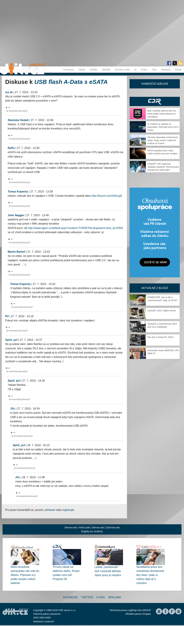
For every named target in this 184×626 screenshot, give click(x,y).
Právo (144, 69)
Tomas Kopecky (18, 191)
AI (135, 69)
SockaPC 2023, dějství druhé (161, 310)
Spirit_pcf (11, 339)
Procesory (68, 69)
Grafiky (93, 69)
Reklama (114, 597)
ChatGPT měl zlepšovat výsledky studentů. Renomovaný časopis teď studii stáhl (163, 167)
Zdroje (178, 69)
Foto (154, 69)
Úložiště (106, 69)
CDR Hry (155, 101)
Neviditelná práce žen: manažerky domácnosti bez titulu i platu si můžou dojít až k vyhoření (150, 574)
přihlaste (50, 509)
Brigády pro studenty (92, 531)
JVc (12, 408)
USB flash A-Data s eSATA (71, 82)
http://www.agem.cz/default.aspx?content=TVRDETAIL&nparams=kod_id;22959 (75, 228)
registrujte (68, 509)
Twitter (87, 597)
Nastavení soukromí (43, 621)
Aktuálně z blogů (154, 288)
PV (7, 316)
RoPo (11, 148)
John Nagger (16, 215)
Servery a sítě (122, 69)
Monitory (165, 69)
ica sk (9, 92)
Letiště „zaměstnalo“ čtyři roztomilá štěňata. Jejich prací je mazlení (108, 571)
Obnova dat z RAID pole (77, 527)
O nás (101, 597)
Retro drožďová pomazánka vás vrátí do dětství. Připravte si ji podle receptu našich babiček (25, 574)
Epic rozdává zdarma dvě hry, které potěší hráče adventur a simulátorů (161, 113)
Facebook (70, 597)
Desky (82, 69)
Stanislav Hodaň (18, 120)
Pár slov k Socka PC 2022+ (160, 337)
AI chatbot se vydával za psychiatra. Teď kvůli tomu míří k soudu (163, 127)
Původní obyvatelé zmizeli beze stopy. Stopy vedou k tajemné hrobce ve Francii (162, 140)
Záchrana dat (113, 527)
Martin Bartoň (16, 251)
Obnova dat (98, 527)
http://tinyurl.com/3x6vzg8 (106, 195)
